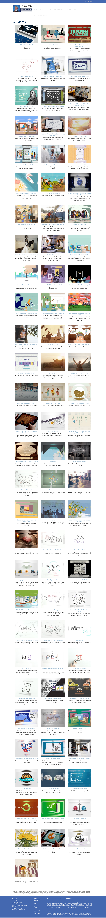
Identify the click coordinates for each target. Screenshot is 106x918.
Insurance (36, 905)
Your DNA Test (26, 789)
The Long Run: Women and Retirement (26, 345)
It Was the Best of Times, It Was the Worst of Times (26, 432)
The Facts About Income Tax (26, 849)
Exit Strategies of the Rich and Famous (53, 819)
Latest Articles (37, 910)
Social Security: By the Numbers (79, 77)
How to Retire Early (79, 550)
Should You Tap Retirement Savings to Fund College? (79, 45)
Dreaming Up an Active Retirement (26, 313)
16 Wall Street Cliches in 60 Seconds (53, 107)
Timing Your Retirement (53, 193)
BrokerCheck (71, 899)
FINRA (76, 913)
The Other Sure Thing (26, 107)
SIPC (78, 913)
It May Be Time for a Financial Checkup (26, 462)
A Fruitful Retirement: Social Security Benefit (79, 521)
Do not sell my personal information (74, 909)
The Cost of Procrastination (53, 432)
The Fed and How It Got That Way (53, 550)
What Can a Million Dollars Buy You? (79, 759)
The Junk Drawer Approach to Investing (26, 640)
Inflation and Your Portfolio (79, 580)
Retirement (36, 901)
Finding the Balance (53, 255)
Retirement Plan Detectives (26, 225)
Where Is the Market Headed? (27, 729)
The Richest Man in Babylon (26, 699)
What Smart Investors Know (53, 699)
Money (35, 908)
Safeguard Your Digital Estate (79, 669)
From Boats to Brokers (26, 550)
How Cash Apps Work (26, 165)
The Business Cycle (79, 640)
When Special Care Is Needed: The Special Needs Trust (79, 432)
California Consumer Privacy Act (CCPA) (82, 908)
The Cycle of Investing (26, 879)
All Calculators (37, 913)
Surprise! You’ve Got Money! (26, 373)
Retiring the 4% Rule (53, 729)
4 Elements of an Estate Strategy (26, 285)
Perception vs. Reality (79, 849)
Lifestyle (35, 909)
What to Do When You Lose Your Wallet (79, 611)
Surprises (79, 490)
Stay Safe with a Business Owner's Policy (79, 314)
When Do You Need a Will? (79, 729)
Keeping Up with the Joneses (26, 580)
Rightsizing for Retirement (79, 789)
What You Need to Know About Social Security (79, 194)
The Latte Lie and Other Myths (79, 403)
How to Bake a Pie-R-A (79, 165)
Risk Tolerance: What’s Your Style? (79, 285)
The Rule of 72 (26, 669)
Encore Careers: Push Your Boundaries (53, 313)
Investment (36, 902)
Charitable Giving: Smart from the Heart (26, 759)
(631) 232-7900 (88, 1)
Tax (34, 906)
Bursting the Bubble (53, 580)
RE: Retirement (53, 373)
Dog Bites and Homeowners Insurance (26, 255)
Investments (53, 490)
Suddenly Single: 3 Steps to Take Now (53, 640)
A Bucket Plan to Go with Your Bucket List (53, 669)
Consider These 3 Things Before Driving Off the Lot (53, 135)
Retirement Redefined (79, 462)
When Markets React (26, 45)
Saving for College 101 (53, 403)
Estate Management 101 (53, 759)
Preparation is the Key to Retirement (26, 193)
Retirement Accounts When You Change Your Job (79, 105)
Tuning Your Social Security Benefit (26, 403)
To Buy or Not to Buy (53, 789)
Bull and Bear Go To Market (26, 137)
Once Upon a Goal (53, 345)
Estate (35, 903)
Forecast (53, 462)
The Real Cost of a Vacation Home (26, 610)
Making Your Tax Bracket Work (26, 819)
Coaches (53, 520)
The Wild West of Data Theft (53, 285)
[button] (42, 8)
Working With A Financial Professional (53, 225)
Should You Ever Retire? (27, 77)
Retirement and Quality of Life (79, 255)
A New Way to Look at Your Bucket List (79, 345)
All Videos (36, 912)
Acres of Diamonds (26, 490)
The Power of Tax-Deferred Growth (53, 849)
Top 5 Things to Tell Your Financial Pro (53, 165)
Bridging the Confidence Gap (79, 373)
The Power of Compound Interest (79, 699)
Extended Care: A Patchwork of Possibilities (26, 521)
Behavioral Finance (53, 45)
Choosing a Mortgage (79, 819)
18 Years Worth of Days (79, 137)
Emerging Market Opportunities (53, 77)
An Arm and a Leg (53, 610)
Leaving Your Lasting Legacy (79, 225)
